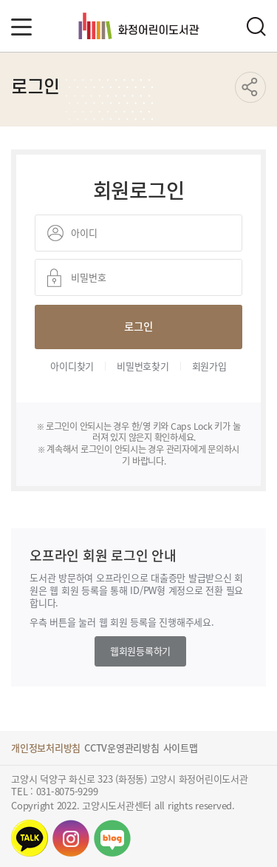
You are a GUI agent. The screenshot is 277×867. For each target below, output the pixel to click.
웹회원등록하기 (140, 651)
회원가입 (209, 366)
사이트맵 (180, 748)
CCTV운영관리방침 (122, 748)
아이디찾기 (72, 366)
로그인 (138, 326)
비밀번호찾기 (143, 366)
